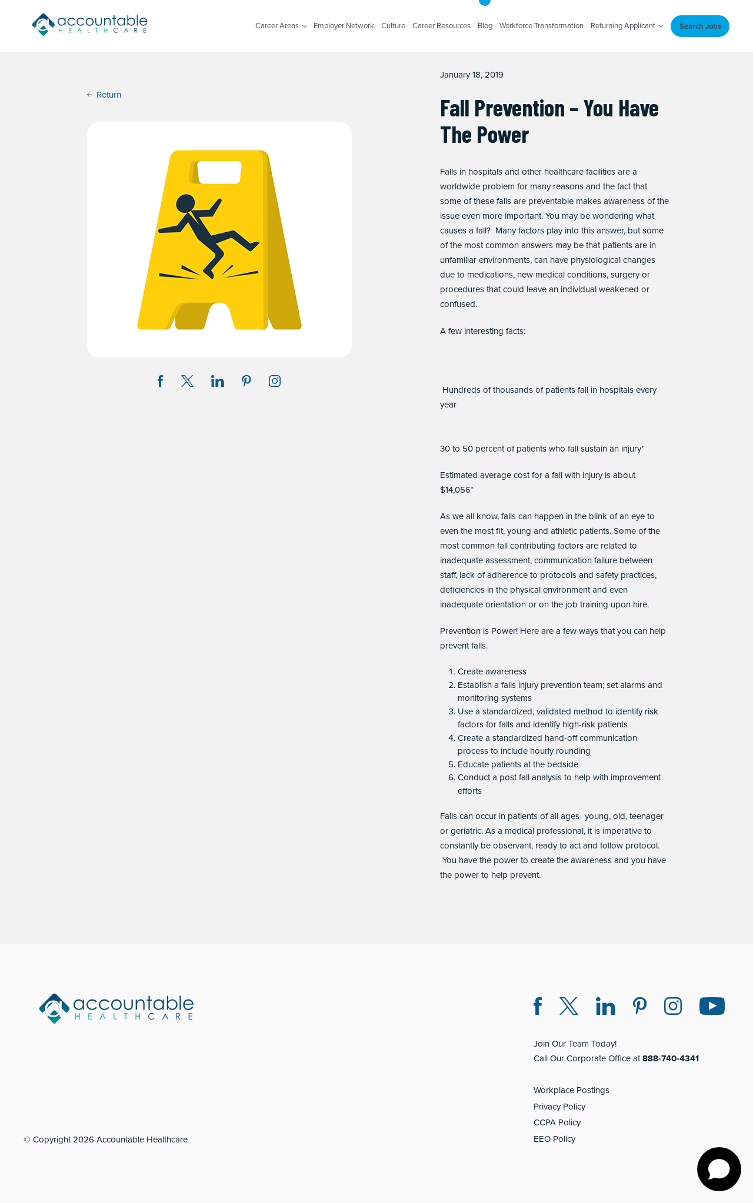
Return (104, 94)
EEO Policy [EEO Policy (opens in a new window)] (554, 1138)
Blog (485, 25)
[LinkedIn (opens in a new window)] (605, 1008)
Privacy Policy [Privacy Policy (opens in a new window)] (559, 1106)
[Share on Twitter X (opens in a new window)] (187, 383)
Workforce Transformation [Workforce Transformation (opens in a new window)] (541, 25)
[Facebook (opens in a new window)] (538, 1008)
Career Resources (441, 25)
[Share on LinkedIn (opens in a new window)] (217, 383)
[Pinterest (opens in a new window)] (640, 1008)
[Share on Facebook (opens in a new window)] (161, 383)
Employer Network (344, 25)
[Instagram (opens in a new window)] (275, 383)
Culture (393, 25)
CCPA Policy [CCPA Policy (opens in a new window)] (557, 1122)
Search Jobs (700, 26)
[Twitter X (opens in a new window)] (568, 1008)
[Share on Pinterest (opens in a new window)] (246, 383)
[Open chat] (719, 1169)
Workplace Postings (571, 1090)
